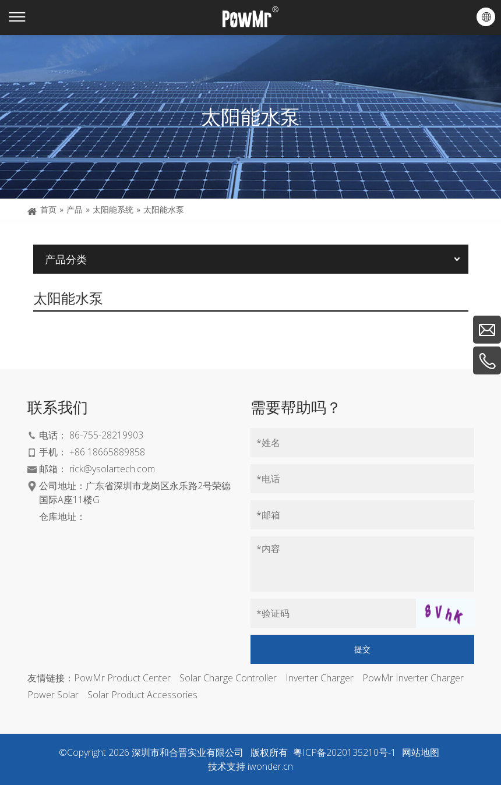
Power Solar (53, 694)
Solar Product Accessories (142, 694)
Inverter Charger (319, 677)
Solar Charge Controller (228, 677)
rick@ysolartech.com (112, 468)
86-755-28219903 (106, 435)
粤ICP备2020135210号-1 (344, 752)
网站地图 (420, 752)
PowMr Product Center (122, 677)
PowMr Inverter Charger (413, 677)
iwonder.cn (270, 766)
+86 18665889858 (107, 451)
